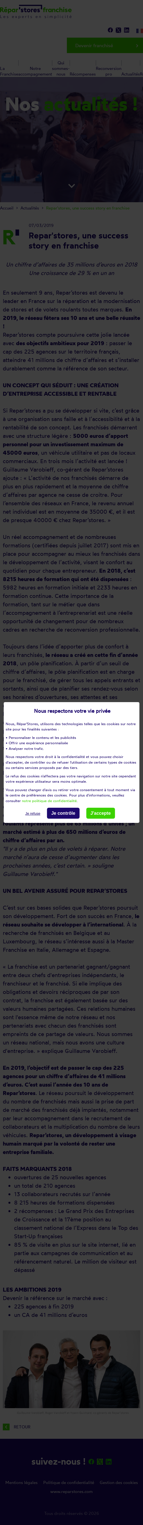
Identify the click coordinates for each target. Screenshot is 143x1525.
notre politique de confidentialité (49, 800)
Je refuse (32, 813)
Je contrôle (63, 813)
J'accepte (100, 813)
